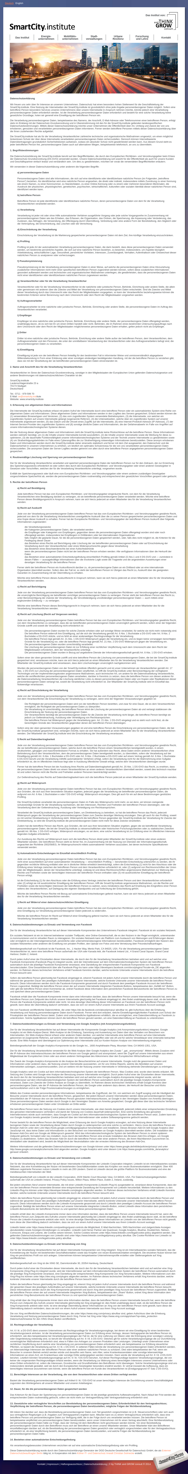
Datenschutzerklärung (95, 1464)
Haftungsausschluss (71, 1464)
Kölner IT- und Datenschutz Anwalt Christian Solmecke (105, 1453)
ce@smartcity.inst (27, 396)
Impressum (53, 1464)
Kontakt (41, 1464)
